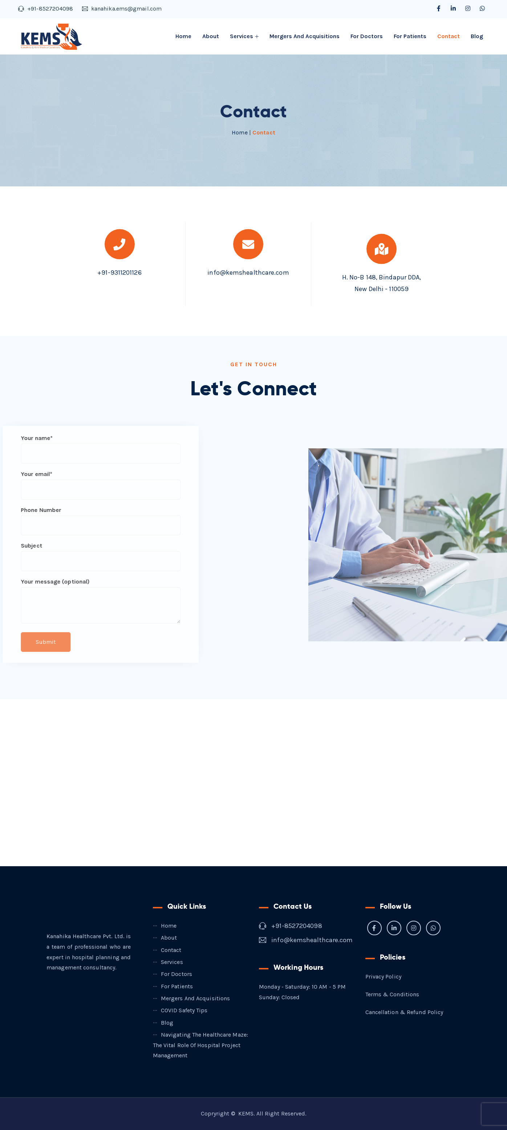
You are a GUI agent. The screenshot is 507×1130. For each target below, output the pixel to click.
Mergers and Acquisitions (304, 36)
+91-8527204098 (296, 926)
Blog (477, 36)
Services (241, 36)
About (210, 36)
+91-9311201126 (119, 266)
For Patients (410, 36)
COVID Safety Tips (184, 1010)
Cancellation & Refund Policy (404, 1012)
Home (183, 36)
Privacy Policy (383, 976)
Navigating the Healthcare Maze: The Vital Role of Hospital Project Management (200, 1045)
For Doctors (366, 36)
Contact (448, 36)
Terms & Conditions (392, 994)
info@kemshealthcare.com (248, 266)
